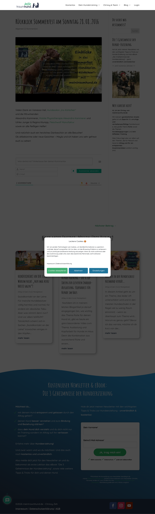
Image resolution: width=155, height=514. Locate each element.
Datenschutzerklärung (64, 263)
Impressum (51, 263)
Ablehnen (78, 270)
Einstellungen (99, 270)
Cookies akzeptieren (57, 270)
